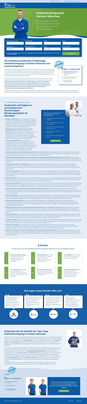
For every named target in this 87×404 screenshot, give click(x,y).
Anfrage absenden (71, 53)
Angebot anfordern (55, 140)
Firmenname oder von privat (12, 40)
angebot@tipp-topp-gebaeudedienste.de (73, 1)
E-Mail (63, 40)
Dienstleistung (10, 46)
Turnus (45, 46)
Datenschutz (79, 400)
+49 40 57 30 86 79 (56, 1)
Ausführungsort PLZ (66, 46)
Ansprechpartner (28, 40)
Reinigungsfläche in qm (30, 46)
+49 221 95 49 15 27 (70, 78)
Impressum (70, 400)
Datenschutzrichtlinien (12, 54)
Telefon (45, 40)
